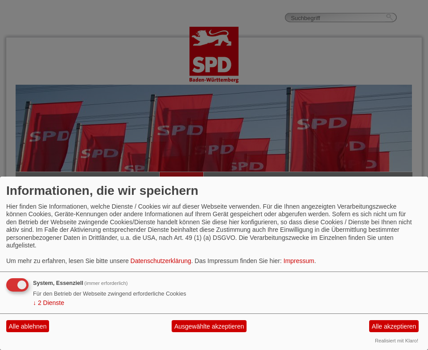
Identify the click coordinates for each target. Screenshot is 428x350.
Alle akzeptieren (394, 326)
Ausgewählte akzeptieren (209, 326)
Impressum (299, 260)
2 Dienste (48, 302)
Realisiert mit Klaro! (396, 340)
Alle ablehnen (28, 326)
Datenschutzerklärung (161, 260)
